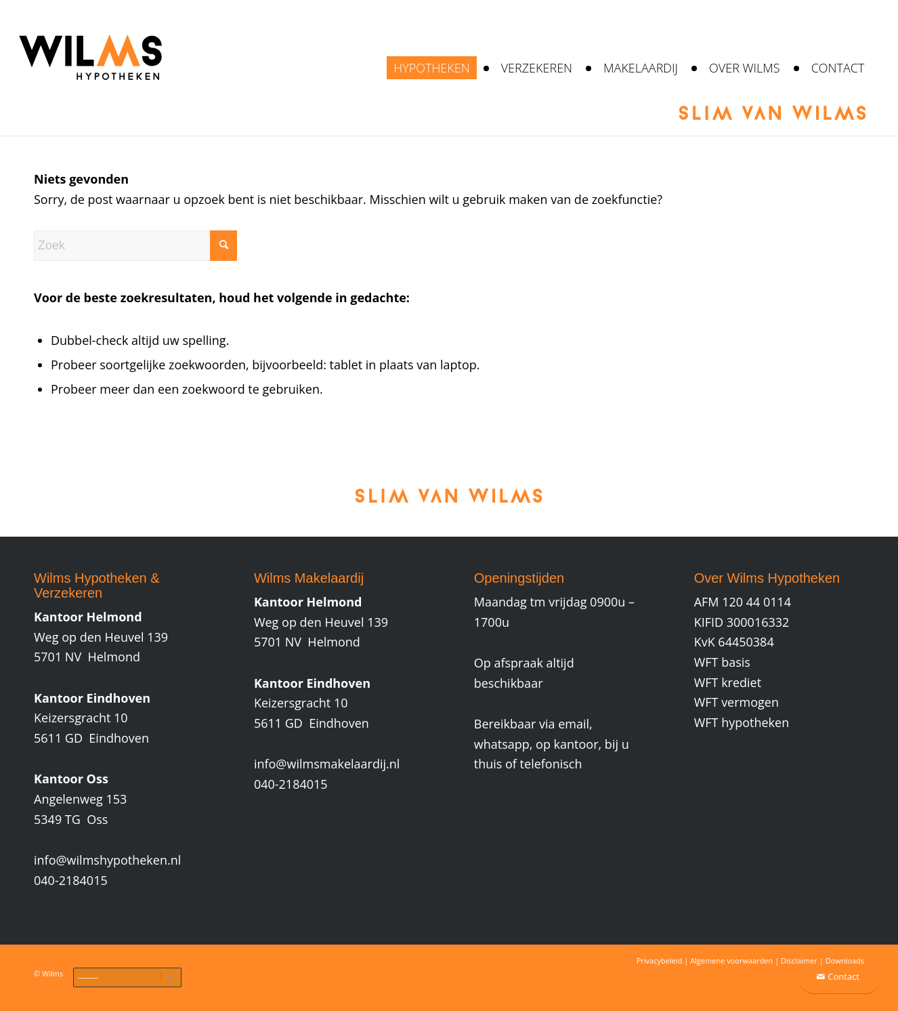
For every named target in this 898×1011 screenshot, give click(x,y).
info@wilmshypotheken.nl (107, 860)
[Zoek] (135, 245)
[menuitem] (431, 68)
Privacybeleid (660, 960)
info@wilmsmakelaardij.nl (327, 764)
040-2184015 (71, 880)
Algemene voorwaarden (731, 960)
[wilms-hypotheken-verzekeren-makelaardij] (90, 68)
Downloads (845, 960)
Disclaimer (799, 960)
